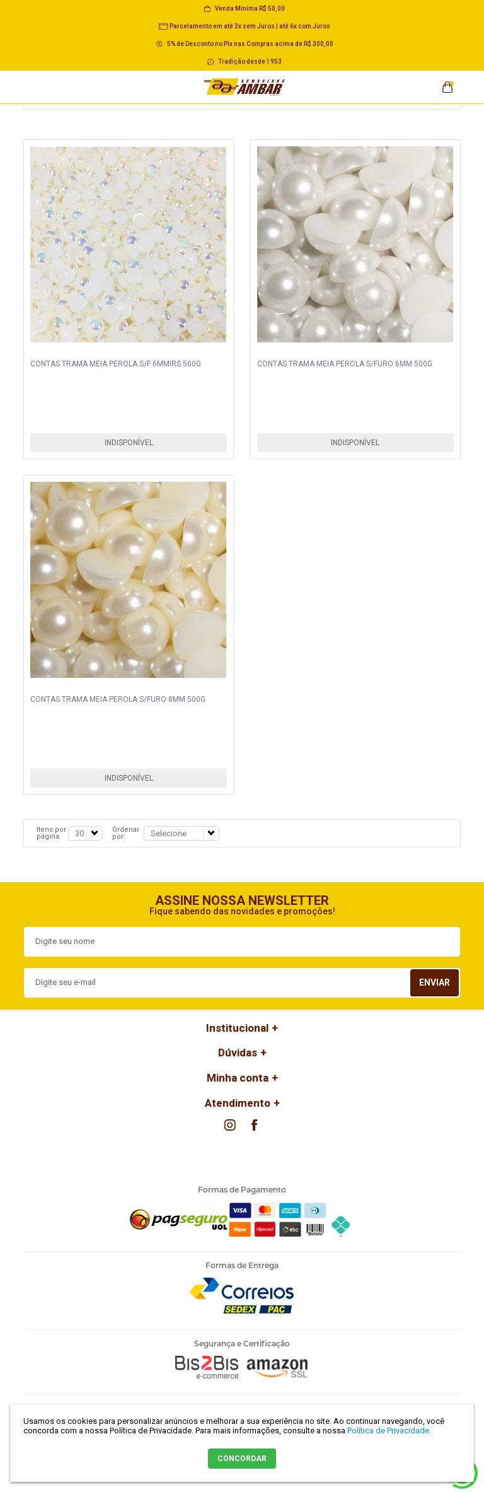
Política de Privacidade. (389, 1430)
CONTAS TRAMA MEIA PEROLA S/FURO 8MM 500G (117, 699)
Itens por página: (51, 833)
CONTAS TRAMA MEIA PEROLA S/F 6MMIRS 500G (115, 363)
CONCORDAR (242, 1458)
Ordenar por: (125, 833)
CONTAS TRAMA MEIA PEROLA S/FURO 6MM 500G (344, 363)
